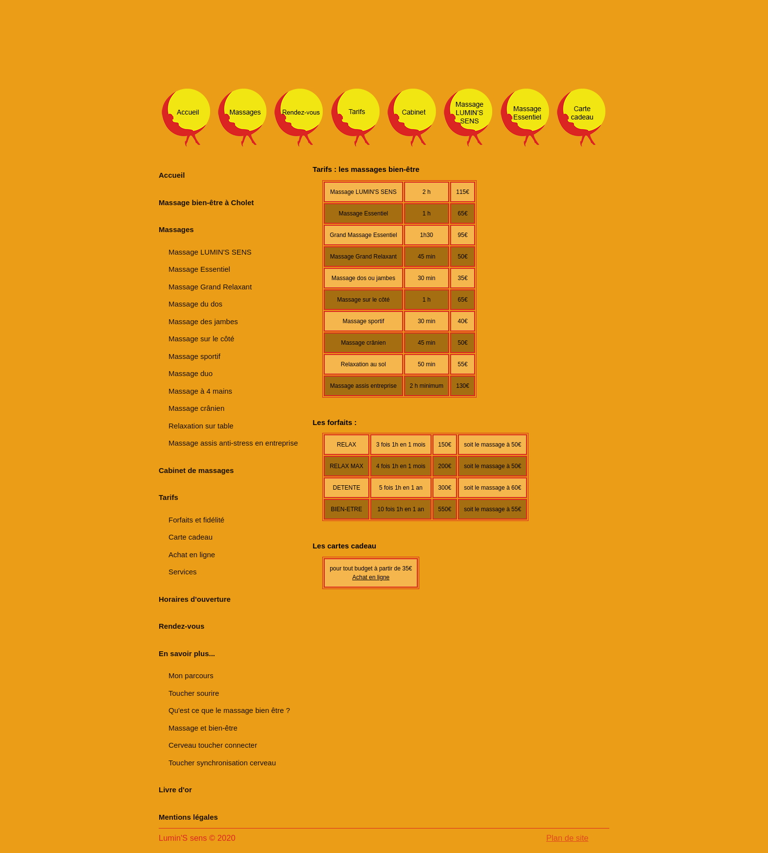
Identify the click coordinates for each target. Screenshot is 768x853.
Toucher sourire (193, 693)
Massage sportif (194, 356)
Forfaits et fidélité (196, 520)
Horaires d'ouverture (195, 599)
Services (182, 572)
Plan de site (567, 837)
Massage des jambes (203, 321)
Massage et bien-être (203, 728)
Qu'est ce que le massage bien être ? (229, 710)
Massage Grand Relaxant (210, 287)
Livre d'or (175, 789)
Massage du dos (195, 304)
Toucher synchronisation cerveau (222, 762)
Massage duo (190, 373)
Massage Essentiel (199, 269)
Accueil (172, 175)
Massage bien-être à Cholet (206, 202)
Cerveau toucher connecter (212, 745)
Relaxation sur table (201, 426)
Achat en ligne (191, 554)
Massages (176, 229)
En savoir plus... (187, 653)
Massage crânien (196, 408)
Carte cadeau (190, 537)
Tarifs (168, 497)
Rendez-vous (181, 626)
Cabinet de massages (196, 470)
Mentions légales (188, 817)
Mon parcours (191, 675)
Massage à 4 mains (200, 391)
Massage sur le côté (201, 338)
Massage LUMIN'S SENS (210, 252)
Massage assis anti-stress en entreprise (233, 443)
